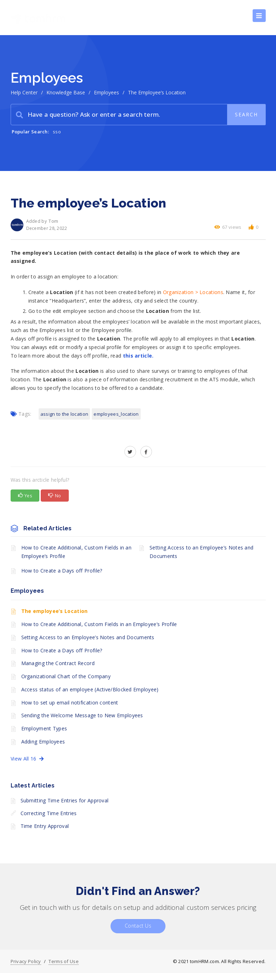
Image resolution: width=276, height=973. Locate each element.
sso (57, 131)
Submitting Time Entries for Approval (65, 800)
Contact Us (138, 925)
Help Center (24, 92)
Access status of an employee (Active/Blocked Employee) (90, 689)
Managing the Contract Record (58, 663)
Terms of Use (64, 961)
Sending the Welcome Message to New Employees (82, 715)
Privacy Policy (26, 961)
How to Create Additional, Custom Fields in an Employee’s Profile (76, 551)
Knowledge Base (65, 92)
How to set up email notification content (69, 702)
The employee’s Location (54, 611)
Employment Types (44, 728)
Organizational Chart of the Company (66, 676)
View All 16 (27, 758)
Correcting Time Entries (49, 813)
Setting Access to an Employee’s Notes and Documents (201, 551)
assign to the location (64, 414)
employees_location (116, 414)
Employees (106, 92)
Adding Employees (43, 741)
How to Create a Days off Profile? (61, 570)
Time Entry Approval (45, 826)
